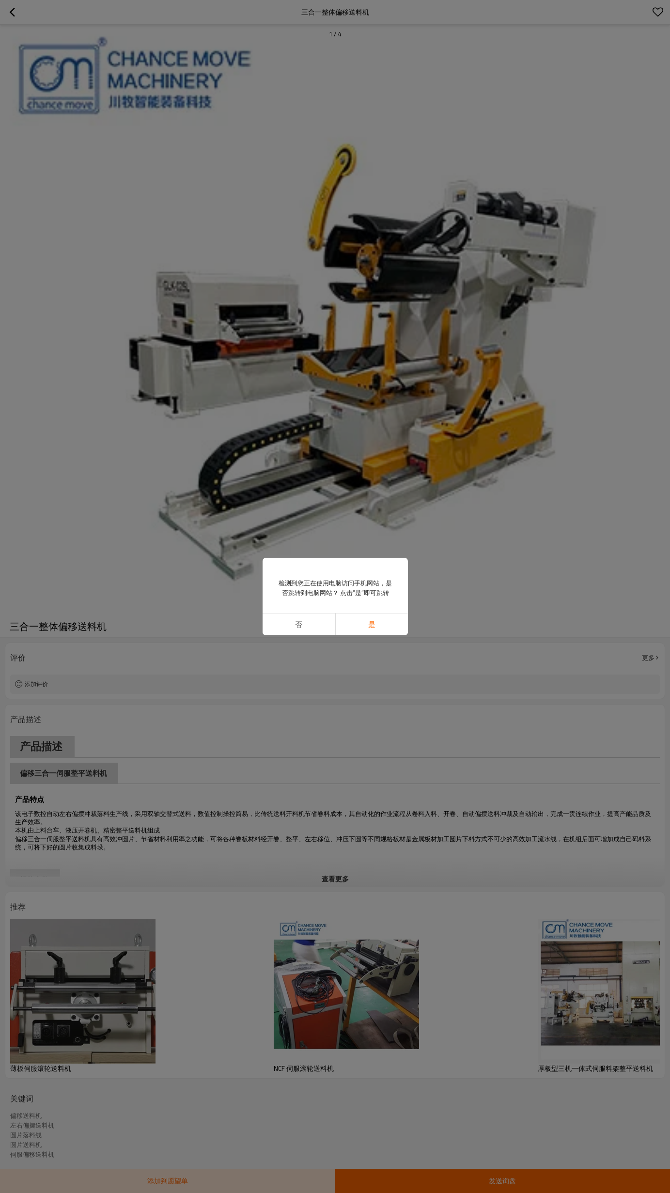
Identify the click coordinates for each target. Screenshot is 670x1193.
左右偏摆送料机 (32, 1125)
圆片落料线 (26, 1135)
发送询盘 (502, 1181)
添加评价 (36, 684)
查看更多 (335, 879)
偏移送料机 (26, 1115)
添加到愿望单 (167, 1181)
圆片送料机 (26, 1144)
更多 (648, 657)
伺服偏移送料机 (32, 1154)
